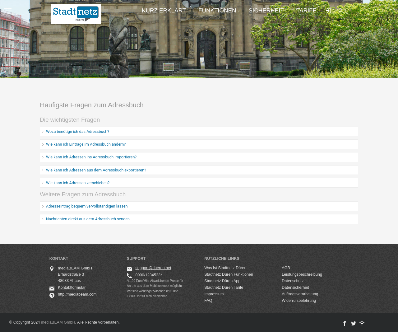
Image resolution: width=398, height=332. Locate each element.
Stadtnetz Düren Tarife (223, 287)
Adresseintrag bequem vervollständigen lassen (86, 206)
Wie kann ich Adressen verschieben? (77, 182)
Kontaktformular (72, 287)
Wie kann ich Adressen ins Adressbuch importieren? (91, 157)
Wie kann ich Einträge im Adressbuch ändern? (86, 144)
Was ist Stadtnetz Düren (225, 268)
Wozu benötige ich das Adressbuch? (77, 131)
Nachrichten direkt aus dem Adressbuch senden (88, 219)
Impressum (214, 294)
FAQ (208, 300)
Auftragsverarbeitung (300, 294)
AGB (286, 268)
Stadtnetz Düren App (222, 281)
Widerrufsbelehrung (299, 300)
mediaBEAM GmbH (58, 322)
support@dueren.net (153, 268)
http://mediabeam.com (77, 294)
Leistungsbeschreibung (302, 274)
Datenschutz (292, 281)
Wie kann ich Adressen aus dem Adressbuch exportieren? (96, 170)
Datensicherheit (295, 287)
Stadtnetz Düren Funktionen (228, 274)
